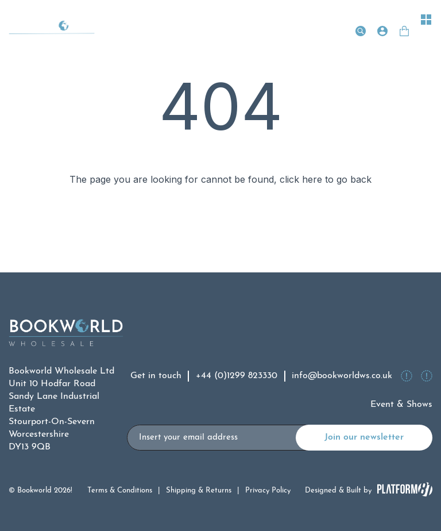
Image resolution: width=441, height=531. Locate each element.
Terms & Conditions (119, 490)
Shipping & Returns (198, 490)
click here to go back (326, 179)
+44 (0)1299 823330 (236, 375)
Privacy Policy (268, 490)
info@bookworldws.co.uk (342, 375)
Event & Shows (401, 404)
